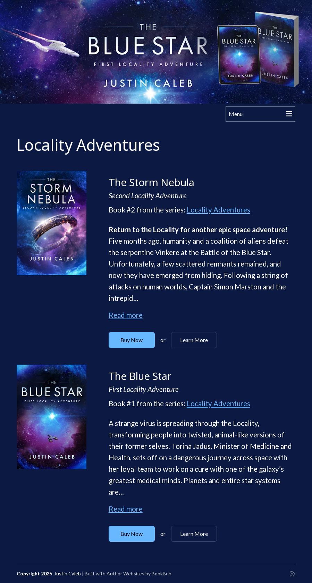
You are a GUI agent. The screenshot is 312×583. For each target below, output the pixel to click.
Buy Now (131, 340)
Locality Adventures (218, 210)
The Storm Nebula (151, 182)
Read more (126, 315)
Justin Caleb (67, 573)
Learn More (194, 340)
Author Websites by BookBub (139, 573)
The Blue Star (140, 376)
